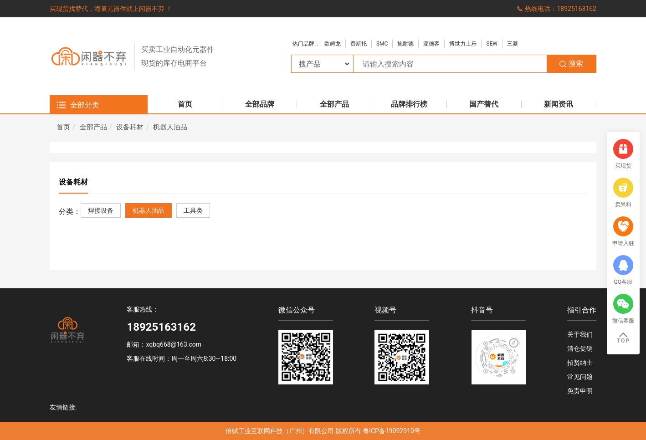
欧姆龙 (332, 44)
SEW (491, 44)
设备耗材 (130, 127)
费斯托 (358, 44)
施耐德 (405, 44)
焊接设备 (100, 210)
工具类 (193, 210)
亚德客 (431, 44)
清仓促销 (580, 348)
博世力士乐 (463, 44)
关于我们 (580, 334)
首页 (63, 127)
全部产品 (93, 127)
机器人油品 (170, 127)
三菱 (512, 44)
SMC (382, 44)
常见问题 (580, 376)
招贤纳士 (580, 362)
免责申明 (580, 390)
